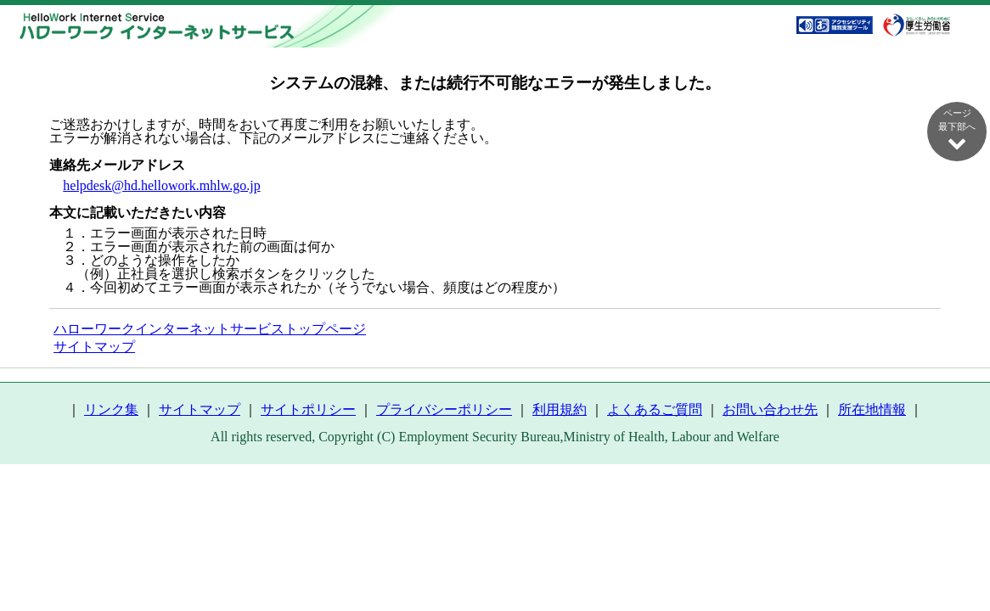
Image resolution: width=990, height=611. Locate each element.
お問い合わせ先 (770, 409)
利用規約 (559, 409)
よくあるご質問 (654, 409)
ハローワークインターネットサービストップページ (209, 329)
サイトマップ (94, 346)
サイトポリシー (308, 409)
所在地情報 (872, 409)
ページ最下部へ (957, 130)
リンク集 (111, 409)
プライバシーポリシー (444, 409)
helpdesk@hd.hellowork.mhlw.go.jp (161, 185)
